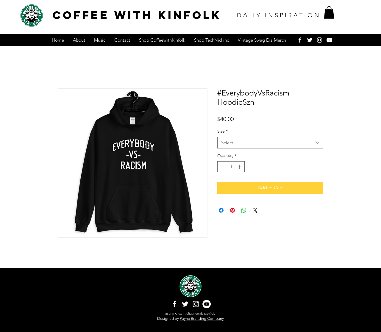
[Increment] (240, 167)
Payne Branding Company (202, 318)
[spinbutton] (231, 167)
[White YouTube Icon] (329, 40)
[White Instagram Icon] (319, 40)
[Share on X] (255, 210)
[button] (329, 12)
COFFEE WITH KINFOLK (136, 15)
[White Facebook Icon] (299, 40)
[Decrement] (222, 167)
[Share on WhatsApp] (243, 210)
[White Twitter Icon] (309, 40)
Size (222, 131)
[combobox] (270, 142)
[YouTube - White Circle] (206, 304)
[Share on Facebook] (221, 210)
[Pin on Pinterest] (232, 210)
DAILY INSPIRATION (279, 15)
